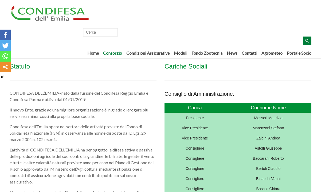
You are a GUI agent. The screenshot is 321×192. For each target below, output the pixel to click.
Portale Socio (299, 52)
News (232, 52)
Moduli (180, 52)
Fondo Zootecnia (206, 52)
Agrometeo (272, 52)
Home (93, 52)
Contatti (249, 52)
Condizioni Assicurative (148, 52)
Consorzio (112, 52)
